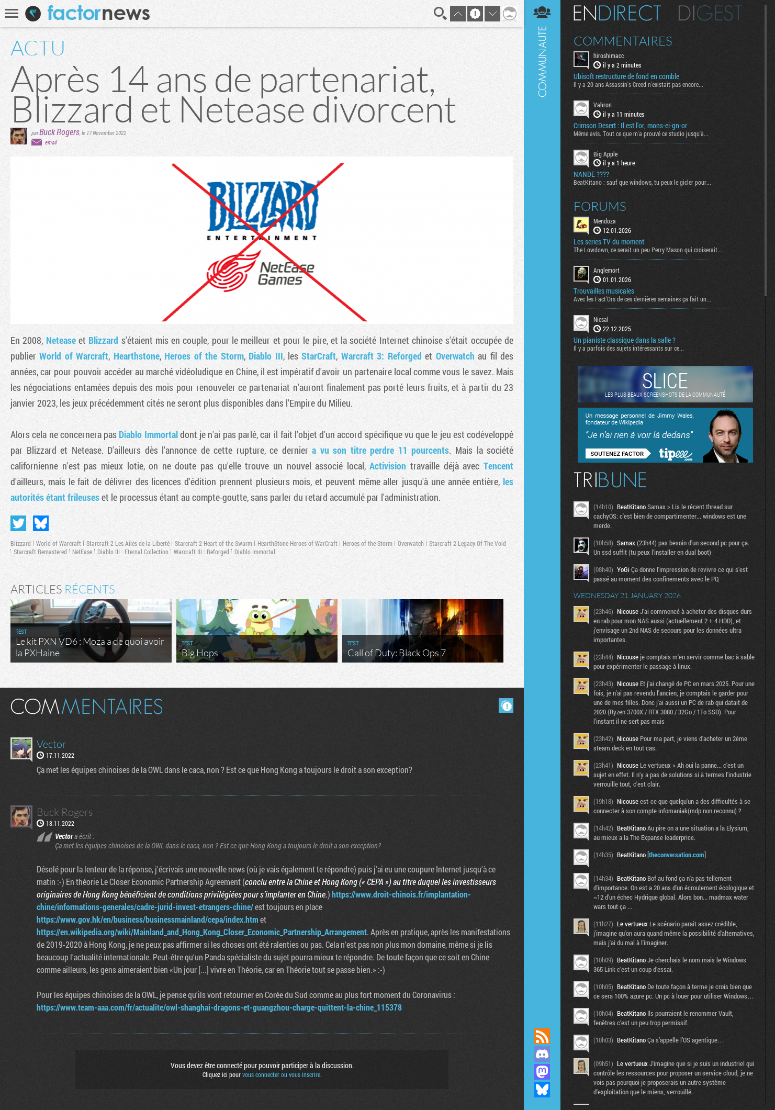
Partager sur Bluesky (41, 523)
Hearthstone (137, 356)
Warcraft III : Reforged (201, 551)
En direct (617, 13)
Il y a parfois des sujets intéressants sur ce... (629, 348)
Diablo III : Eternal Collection (133, 551)
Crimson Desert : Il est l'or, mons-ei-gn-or (630, 125)
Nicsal (601, 319)
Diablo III (266, 356)
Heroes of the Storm (203, 356)
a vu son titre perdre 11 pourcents (380, 450)
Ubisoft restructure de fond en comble (626, 76)
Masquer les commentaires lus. (506, 705)
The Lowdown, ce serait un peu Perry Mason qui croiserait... (648, 249)
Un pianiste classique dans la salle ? (625, 340)
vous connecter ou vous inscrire (281, 1074)
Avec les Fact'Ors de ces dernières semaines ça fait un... (642, 299)
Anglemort (606, 270)
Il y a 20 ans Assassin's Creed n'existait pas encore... (638, 84)
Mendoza (604, 221)
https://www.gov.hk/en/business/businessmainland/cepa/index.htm (148, 919)
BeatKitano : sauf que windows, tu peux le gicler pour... (642, 182)
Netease (61, 340)
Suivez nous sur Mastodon (542, 1072)
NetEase (82, 551)
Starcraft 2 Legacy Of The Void (467, 543)
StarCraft (318, 356)
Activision (387, 465)
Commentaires (623, 41)
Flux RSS (542, 1036)
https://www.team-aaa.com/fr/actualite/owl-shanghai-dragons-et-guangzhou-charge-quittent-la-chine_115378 (219, 1007)
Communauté (542, 504)
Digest (710, 13)
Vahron (602, 104)
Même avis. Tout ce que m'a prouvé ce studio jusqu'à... (641, 133)
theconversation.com (676, 854)
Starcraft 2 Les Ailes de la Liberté (128, 543)
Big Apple (605, 154)
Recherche (440, 13)
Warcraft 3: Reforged (381, 356)
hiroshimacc (608, 55)
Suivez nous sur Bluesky (542, 1089)
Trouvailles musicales (604, 291)
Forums (600, 206)
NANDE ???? (591, 174)
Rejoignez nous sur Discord (542, 1054)
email (51, 142)
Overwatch (455, 356)
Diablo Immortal (148, 434)
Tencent (498, 465)
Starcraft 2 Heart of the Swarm (213, 543)
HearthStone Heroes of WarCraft (297, 543)
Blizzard (103, 340)
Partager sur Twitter (18, 523)
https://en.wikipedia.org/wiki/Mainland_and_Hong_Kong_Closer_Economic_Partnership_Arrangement (202, 931)
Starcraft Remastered (40, 551)
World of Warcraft (73, 356)
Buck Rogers (59, 131)
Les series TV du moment (609, 242)
